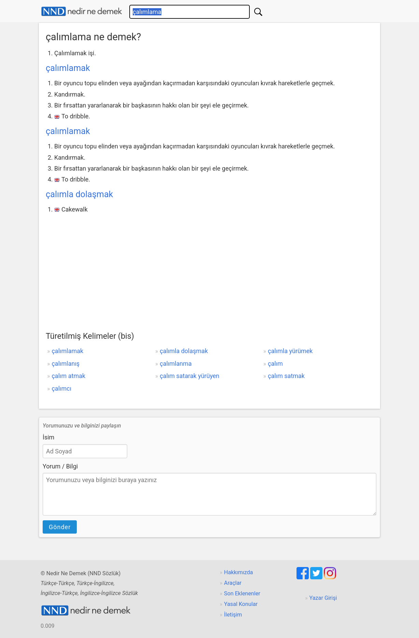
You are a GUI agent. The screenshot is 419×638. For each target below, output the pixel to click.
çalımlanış (66, 363)
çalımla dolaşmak (79, 194)
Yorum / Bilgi (60, 466)
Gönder (60, 527)
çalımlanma (176, 363)
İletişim (233, 614)
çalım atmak (68, 375)
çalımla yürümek (290, 350)
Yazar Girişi (323, 598)
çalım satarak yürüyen (189, 375)
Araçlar (233, 583)
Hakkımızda (238, 572)
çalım (275, 363)
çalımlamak (68, 68)
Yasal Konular (241, 604)
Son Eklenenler (242, 593)
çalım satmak (286, 375)
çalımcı (61, 388)
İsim (48, 437)
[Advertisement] (209, 266)
